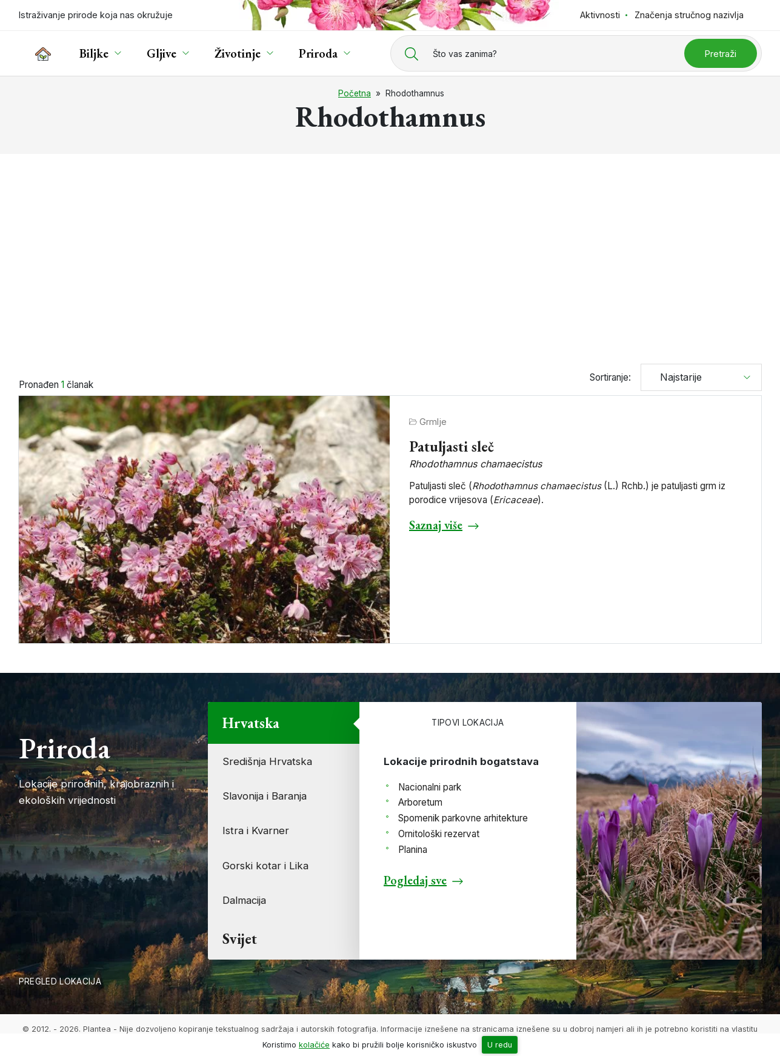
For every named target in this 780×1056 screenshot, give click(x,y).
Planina (412, 849)
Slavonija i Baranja (264, 796)
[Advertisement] (390, 253)
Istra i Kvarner (255, 830)
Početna (354, 93)
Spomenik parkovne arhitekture (463, 818)
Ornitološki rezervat (438, 834)
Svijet (239, 938)
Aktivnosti (600, 15)
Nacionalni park (429, 787)
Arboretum (420, 802)
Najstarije (676, 377)
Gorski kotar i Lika (265, 866)
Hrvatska (250, 722)
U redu (499, 1044)
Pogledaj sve (415, 880)
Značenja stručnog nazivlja (689, 15)
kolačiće (314, 1044)
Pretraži (720, 53)
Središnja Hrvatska (267, 761)
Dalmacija (244, 900)
